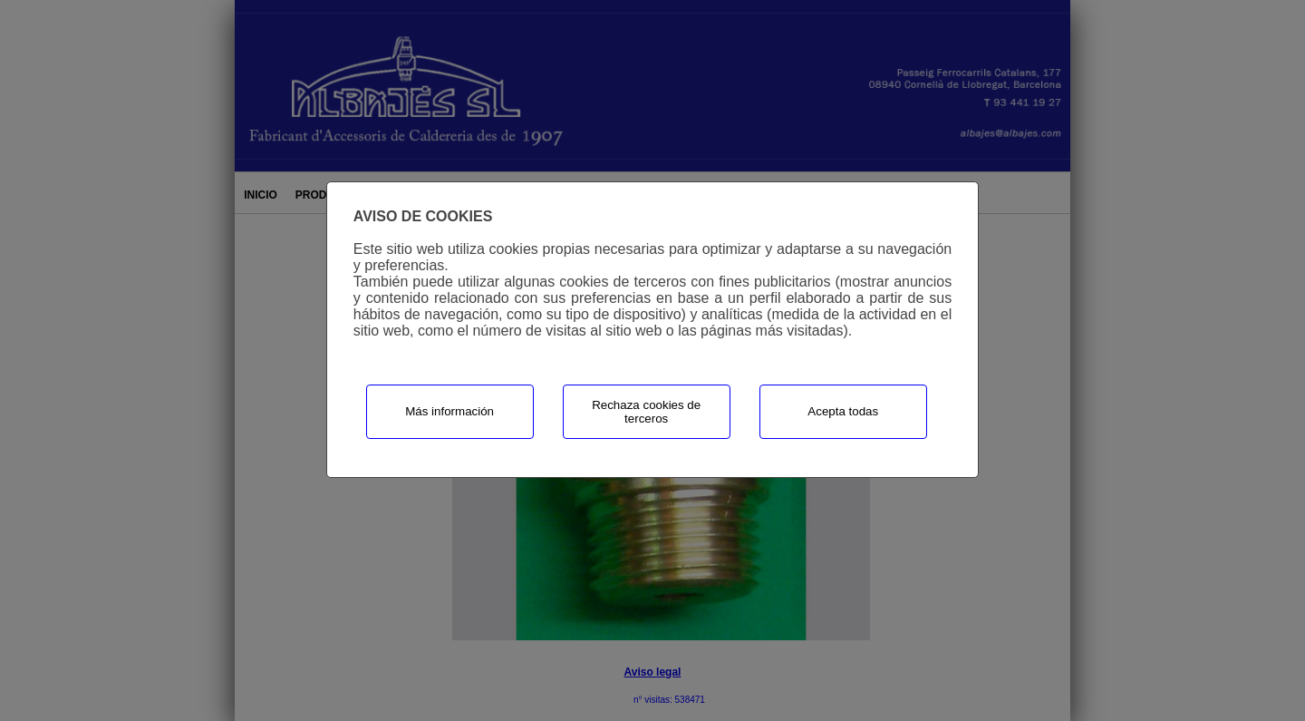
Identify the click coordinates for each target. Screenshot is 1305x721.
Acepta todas (842, 411)
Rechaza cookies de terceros (646, 411)
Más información (449, 411)
